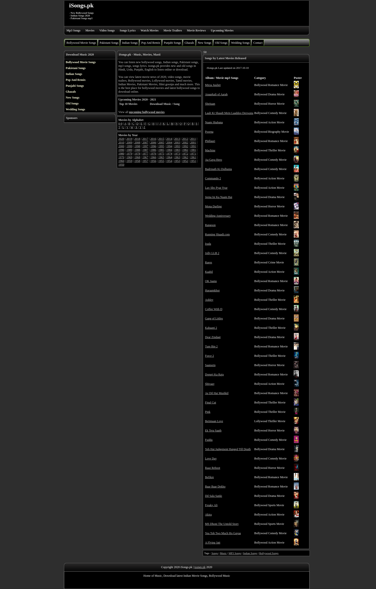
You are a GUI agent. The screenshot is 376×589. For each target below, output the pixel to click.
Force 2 (209, 356)
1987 (145, 150)
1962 (185, 157)
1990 (121, 150)
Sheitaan (210, 103)
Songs (214, 553)
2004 (169, 142)
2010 (121, 142)
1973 (177, 153)
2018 (137, 139)
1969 (129, 157)
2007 (145, 142)
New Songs (204, 42)
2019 (129, 139)
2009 (129, 142)
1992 (185, 146)
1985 (161, 150)
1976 (153, 153)
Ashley (209, 300)
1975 (161, 153)
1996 (153, 146)
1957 (145, 161)
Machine (210, 150)
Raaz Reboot (212, 468)
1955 (161, 161)
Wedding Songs (240, 42)
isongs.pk (200, 567)
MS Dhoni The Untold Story (222, 524)
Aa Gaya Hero (213, 159)
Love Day (211, 458)
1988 (137, 150)
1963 (177, 157)
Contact (257, 42)
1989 (129, 150)
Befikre (209, 477)
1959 (129, 161)
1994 (169, 146)
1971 (193, 153)
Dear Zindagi (213, 337)
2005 (161, 142)
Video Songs (107, 30)
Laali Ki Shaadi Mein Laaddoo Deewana (229, 113)
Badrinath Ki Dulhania (218, 169)
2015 (161, 139)
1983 (177, 150)
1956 (153, 161)
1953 (177, 161)
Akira (208, 514)
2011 (193, 139)
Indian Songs (130, 42)
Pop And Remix (150, 42)
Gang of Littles (214, 318)
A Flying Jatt (212, 542)
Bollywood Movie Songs (81, 42)
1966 (153, 157)
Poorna (209, 131)
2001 (193, 142)
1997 (145, 146)
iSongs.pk (81, 5)
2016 (153, 139)
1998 (137, 146)
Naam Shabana (214, 122)
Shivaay (210, 384)
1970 (121, 157)
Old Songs (221, 42)
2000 (121, 146)
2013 (177, 139)
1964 (169, 157)
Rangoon (210, 225)
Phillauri (210, 141)
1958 (137, 161)
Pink (207, 412)
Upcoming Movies (222, 30)
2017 (145, 139)
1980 (121, 153)
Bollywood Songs (269, 553)
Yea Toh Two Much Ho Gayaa (223, 533)
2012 (185, 139)
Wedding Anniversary (218, 215)
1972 (185, 153)
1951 (193, 161)
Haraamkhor (212, 290)
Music (223, 553)
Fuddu (209, 440)
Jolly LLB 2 (212, 253)
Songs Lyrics (128, 30)
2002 (185, 142)
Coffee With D (213, 309)
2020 (121, 139)
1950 (121, 164)
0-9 (120, 123)
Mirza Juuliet (213, 85)
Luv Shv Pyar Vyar (216, 187)
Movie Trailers (172, 30)
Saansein (210, 365)
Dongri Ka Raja (214, 374)
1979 (129, 153)
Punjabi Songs (172, 42)
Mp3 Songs (73, 30)
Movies (89, 30)
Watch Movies (149, 30)
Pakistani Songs (109, 42)
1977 (145, 153)
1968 (137, 157)
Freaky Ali (211, 505)
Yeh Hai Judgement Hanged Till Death (228, 449)
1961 (193, 157)
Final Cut (210, 402)
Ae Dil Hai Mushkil (217, 393)
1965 (161, 157)
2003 (177, 142)
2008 (137, 142)
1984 (169, 150)
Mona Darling (213, 206)
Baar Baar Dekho (215, 486)
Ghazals (189, 42)
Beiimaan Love (214, 421)
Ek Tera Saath (213, 430)
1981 (193, 150)
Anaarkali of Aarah (216, 94)
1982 (185, 150)
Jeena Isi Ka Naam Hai (218, 197)
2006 (153, 142)
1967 (145, 157)
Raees (208, 262)
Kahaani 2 (211, 328)
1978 (137, 153)
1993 (177, 146)
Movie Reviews (196, 30)
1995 (161, 146)
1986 (153, 150)
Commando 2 (213, 178)
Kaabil (209, 271)
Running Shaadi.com (217, 234)
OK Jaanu (211, 281)
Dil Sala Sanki (213, 496)
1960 (121, 161)
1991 (193, 146)
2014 (169, 139)
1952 (185, 161)
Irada (208, 243)
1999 (129, 146)
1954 (169, 161)
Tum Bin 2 (211, 346)
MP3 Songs (235, 553)
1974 (169, 153)
